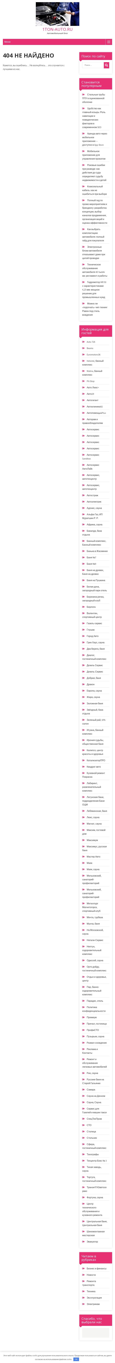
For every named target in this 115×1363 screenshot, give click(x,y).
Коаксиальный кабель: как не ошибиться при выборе (94, 190)
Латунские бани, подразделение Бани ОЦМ (93, 801)
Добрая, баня (94, 678)
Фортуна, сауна (95, 1197)
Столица (91, 1131)
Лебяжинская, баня (97, 811)
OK (76, 1359)
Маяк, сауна (93, 869)
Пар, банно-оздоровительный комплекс (91, 991)
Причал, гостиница (97, 1023)
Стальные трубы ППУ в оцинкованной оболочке (93, 98)
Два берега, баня (96, 648)
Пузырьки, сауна (95, 1036)
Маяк (89, 863)
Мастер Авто (93, 856)
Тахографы (93, 1154)
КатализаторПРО (96, 760)
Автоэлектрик (94, 501)
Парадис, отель (95, 1000)
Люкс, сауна (93, 817)
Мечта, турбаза (95, 917)
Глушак (91, 629)
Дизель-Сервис (95, 671)
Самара (91, 1089)
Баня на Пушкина (96, 580)
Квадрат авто (94, 766)
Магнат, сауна (94, 823)
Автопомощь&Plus (96, 412)
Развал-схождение (97, 1042)
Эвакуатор (92, 1241)
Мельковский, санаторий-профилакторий (91, 879)
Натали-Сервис (95, 940)
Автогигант (92, 400)
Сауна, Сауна (94, 1102)
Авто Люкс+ (93, 387)
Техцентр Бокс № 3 (97, 1160)
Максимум (92, 840)
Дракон (91, 684)
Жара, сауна (93, 697)
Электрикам (93, 1304)
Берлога (91, 606)
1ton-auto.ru (57, 29)
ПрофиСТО (93, 1030)
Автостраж (92, 495)
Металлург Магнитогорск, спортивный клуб (91, 907)
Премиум (92, 1017)
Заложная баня (95, 703)
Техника (91, 1291)
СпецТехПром (94, 1118)
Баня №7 (91, 557)
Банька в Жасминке (97, 551)
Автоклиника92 (95, 406)
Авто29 (90, 393)
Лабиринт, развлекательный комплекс (91, 787)
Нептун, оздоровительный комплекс (91, 950)
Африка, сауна (94, 524)
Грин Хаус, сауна (95, 642)
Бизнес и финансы (96, 1268)
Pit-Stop (90, 381)
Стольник (92, 1137)
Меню (7, 41)
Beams (90, 348)
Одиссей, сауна (95, 960)
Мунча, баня (93, 923)
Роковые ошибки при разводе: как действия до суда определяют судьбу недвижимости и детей (94, 173)
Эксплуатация (94, 1297)
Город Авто (92, 636)
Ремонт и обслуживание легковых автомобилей (94, 1063)
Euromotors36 (93, 354)
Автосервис (93, 429)
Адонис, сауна (94, 508)
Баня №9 (91, 563)
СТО (89, 1125)
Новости (91, 1274)
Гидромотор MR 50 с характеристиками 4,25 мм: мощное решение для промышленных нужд (94, 290)
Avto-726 (91, 341)
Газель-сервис (94, 623)
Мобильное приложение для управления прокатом (93, 155)
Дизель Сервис (95, 665)
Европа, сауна (94, 690)
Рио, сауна (92, 1073)
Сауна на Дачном (96, 1096)
